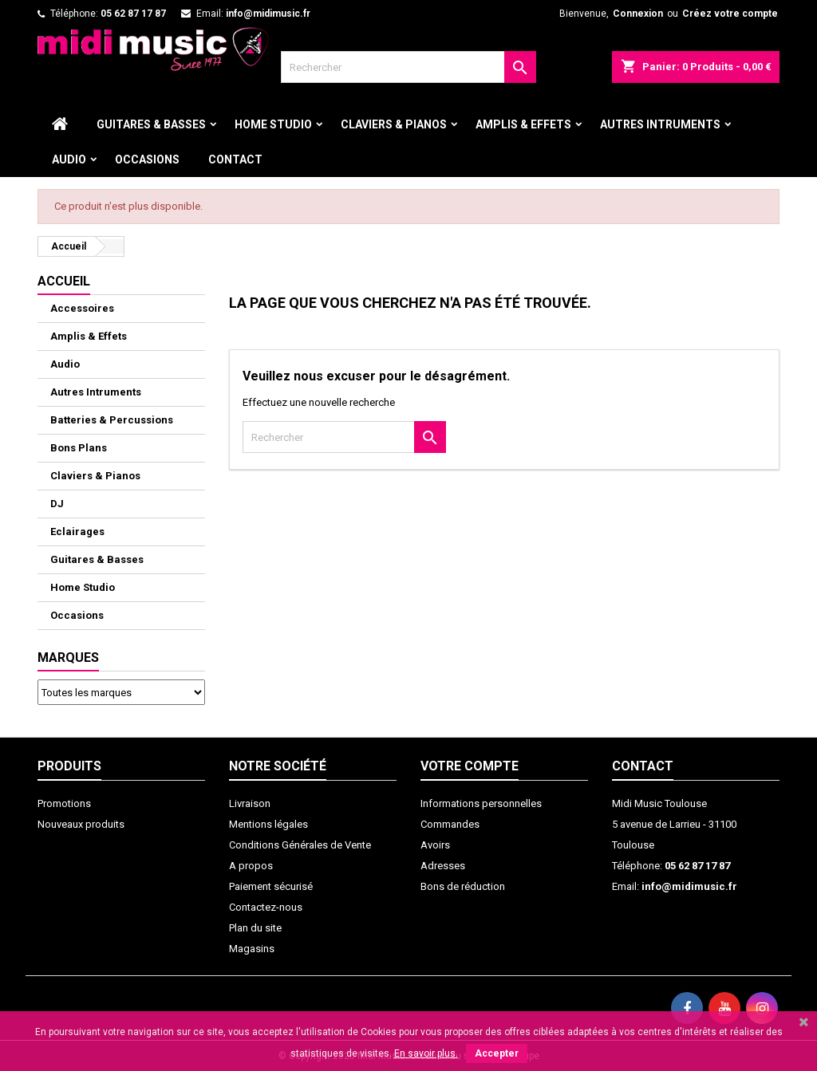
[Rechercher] (408, 67)
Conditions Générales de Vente (300, 845)
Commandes (450, 824)
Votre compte (469, 766)
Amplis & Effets (523, 124)
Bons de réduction (462, 886)
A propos (251, 866)
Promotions (64, 803)
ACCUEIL (63, 281)
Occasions (147, 159)
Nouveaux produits (80, 824)
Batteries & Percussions (111, 420)
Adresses (442, 866)
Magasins (251, 949)
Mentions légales (268, 824)
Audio (69, 159)
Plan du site (255, 928)
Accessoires (82, 308)
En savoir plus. (426, 1053)
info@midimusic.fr (268, 13)
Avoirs (435, 845)
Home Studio (273, 124)
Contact (235, 159)
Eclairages (77, 531)
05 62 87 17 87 (133, 13)
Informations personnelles (481, 803)
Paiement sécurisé (271, 886)
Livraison (249, 803)
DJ (57, 504)
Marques (68, 657)
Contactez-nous (265, 907)
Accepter (497, 1053)
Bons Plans (78, 448)
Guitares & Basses (151, 124)
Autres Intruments (660, 124)
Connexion (638, 13)
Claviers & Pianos (394, 124)
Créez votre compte (730, 13)
